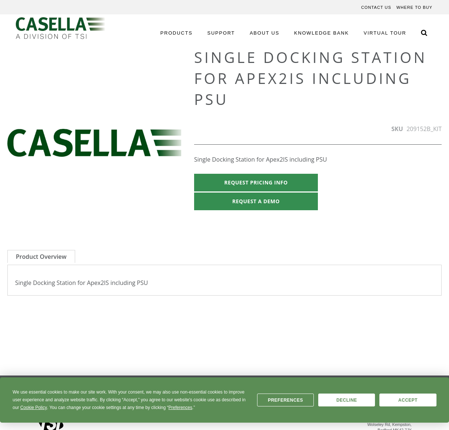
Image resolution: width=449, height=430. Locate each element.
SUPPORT (221, 33)
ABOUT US (265, 33)
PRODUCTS (176, 33)
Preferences (285, 400)
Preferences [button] (180, 407)
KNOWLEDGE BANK (321, 33)
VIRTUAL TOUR (385, 33)
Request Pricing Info (256, 182)
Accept (407, 400)
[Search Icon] (424, 32)
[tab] (41, 256)
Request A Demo (256, 201)
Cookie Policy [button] (33, 407)
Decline (346, 400)
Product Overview (41, 257)
